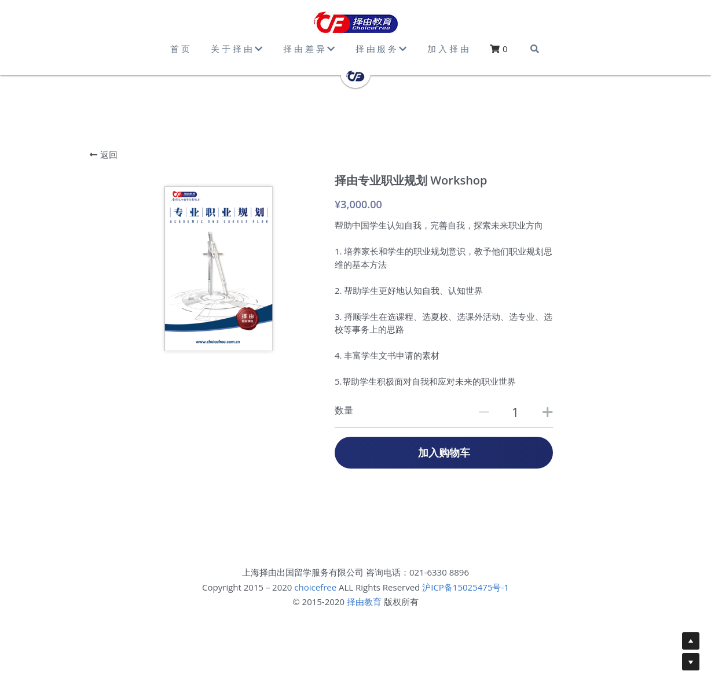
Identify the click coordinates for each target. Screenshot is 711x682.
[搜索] (535, 49)
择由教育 (364, 601)
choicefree (315, 587)
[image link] (356, 22)
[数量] (515, 412)
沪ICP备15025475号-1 (465, 587)
